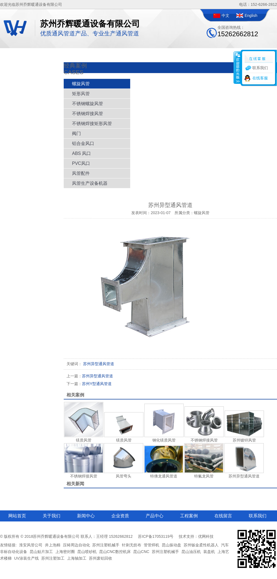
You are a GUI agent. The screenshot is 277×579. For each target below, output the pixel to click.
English (251, 15)
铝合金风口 (83, 143)
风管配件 (81, 173)
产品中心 (154, 515)
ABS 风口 (81, 153)
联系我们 (257, 515)
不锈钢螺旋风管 (87, 103)
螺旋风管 (81, 83)
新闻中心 (86, 515)
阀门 (76, 133)
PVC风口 (81, 163)
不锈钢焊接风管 (87, 113)
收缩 (237, 67)
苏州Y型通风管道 (89, 383)
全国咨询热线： (237, 31)
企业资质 (120, 515)
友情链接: (8, 545)
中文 (225, 15)
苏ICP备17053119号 (155, 536)
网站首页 (17, 515)
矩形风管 (81, 93)
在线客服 (260, 78)
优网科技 (206, 536)
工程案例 (189, 515)
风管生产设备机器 (89, 183)
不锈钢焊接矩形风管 (92, 123)
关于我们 (51, 515)
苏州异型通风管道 (89, 376)
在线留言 (223, 515)
